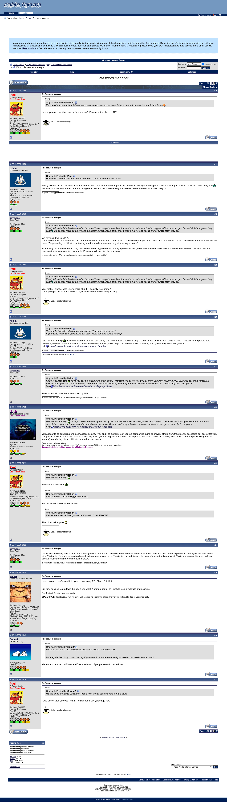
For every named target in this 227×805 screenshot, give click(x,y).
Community (126, 72)
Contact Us (143, 780)
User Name (182, 64)
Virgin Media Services (35, 65)
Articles (26, 13)
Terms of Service (206, 780)
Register (34, 72)
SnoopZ (14, 639)
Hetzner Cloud (128, 799)
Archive (178, 780)
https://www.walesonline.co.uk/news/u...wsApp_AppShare (78, 346)
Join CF (217, 15)
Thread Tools (209, 87)
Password (181, 68)
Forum (11, 13)
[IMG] (12, 760)
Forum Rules (15, 767)
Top (216, 780)
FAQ (72, 72)
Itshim (13, 168)
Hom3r (13, 576)
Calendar (192, 72)
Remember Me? (209, 65)
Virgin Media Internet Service (59, 65)
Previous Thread (108, 738)
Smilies (12, 759)
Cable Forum (18, 65)
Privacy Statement (190, 780)
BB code (13, 757)
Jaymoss (15, 218)
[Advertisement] (184, 7)
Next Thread (120, 738)
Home (21, 18)
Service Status (155, 780)
